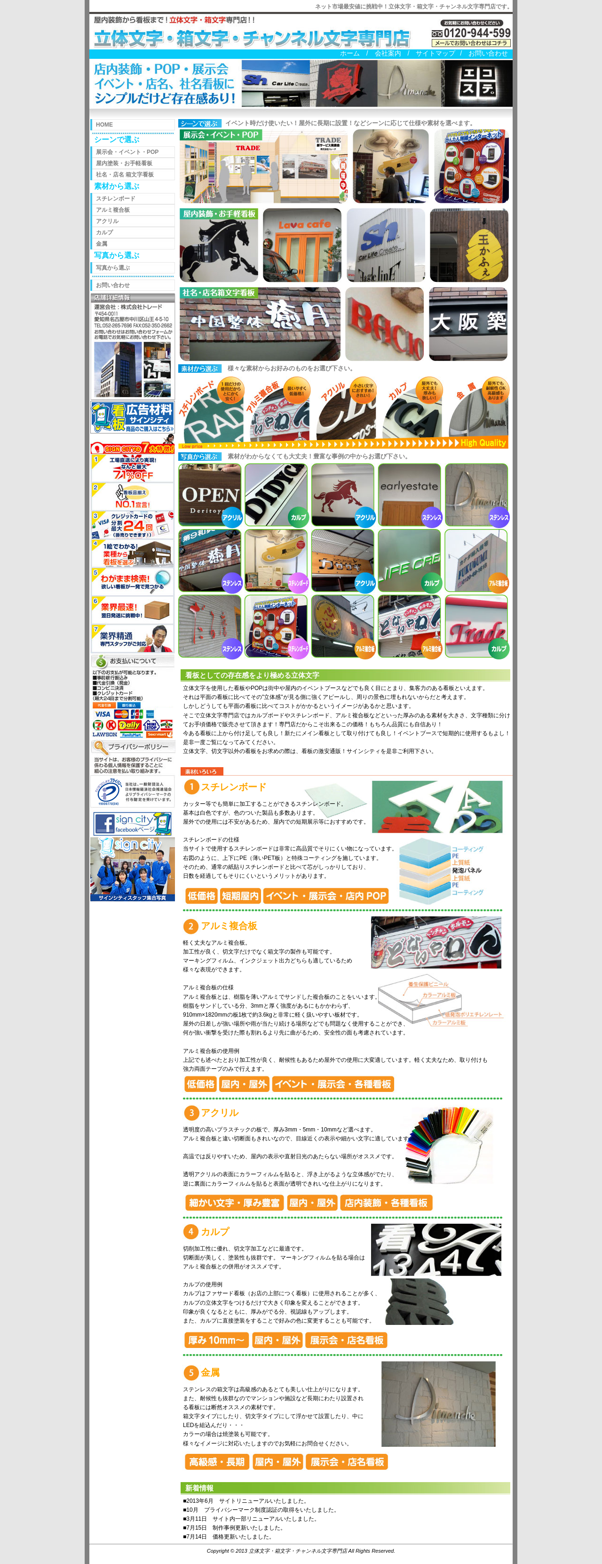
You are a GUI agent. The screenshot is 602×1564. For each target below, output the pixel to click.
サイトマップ (435, 53)
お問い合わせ (488, 53)
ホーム (350, 53)
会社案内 (388, 53)
